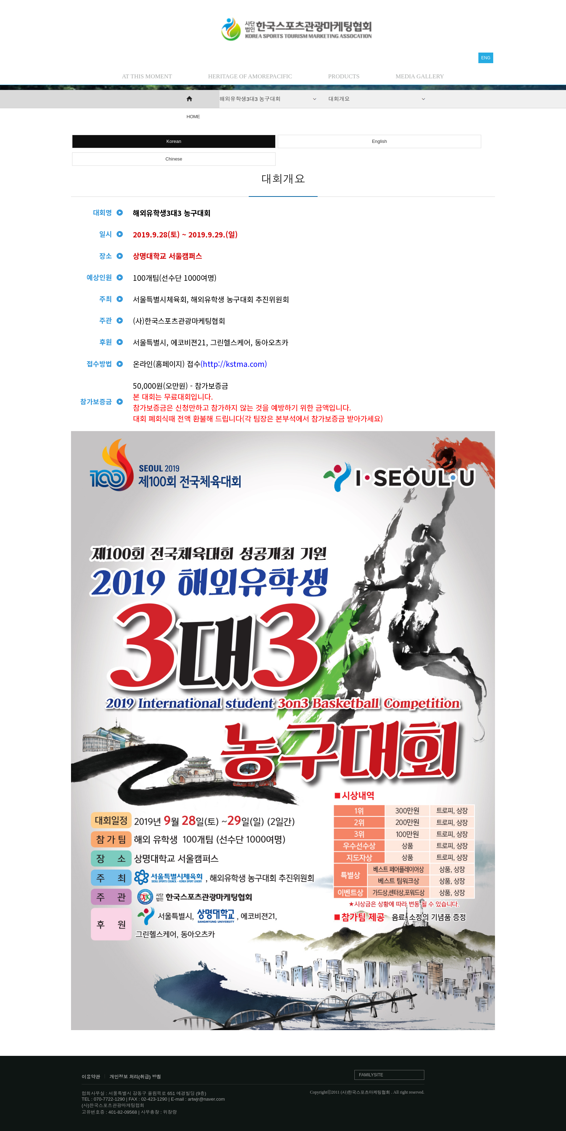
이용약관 (91, 1076)
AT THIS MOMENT (147, 76)
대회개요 (339, 99)
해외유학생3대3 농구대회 (250, 99)
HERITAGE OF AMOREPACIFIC (250, 76)
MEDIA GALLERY (420, 76)
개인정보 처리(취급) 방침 (135, 1076)
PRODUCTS (344, 76)
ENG (485, 57)
